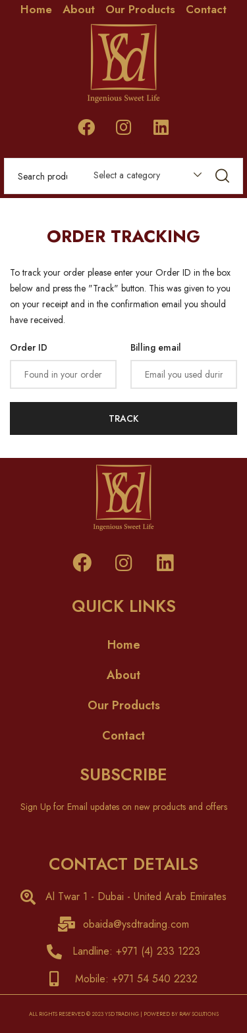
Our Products (140, 9)
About (79, 9)
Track (123, 418)
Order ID (28, 347)
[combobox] (141, 177)
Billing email (155, 347)
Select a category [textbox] (127, 175)
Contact (206, 9)
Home (36, 9)
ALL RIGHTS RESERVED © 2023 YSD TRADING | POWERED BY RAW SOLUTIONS (124, 1014)
